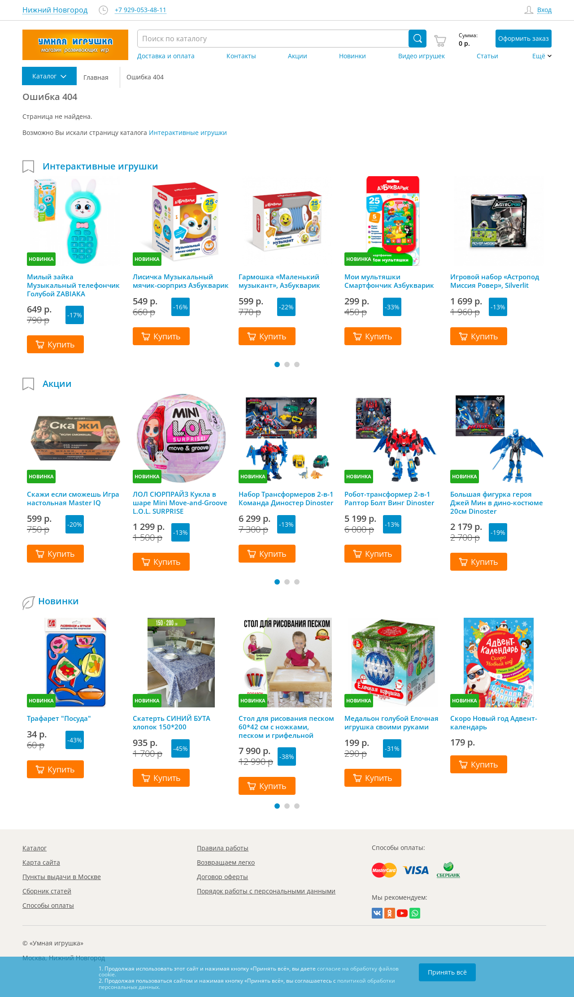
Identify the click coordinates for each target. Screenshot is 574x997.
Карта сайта (41, 862)
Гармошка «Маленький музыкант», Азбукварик (279, 281)
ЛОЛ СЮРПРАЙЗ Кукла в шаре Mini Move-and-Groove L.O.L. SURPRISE (180, 502)
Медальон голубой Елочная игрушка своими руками (391, 722)
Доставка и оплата (166, 56)
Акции (297, 56)
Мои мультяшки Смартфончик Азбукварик (389, 281)
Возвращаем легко (226, 862)
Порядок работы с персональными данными (266, 891)
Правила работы (222, 848)
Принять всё (447, 972)
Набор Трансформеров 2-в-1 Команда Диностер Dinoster (286, 498)
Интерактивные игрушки (188, 132)
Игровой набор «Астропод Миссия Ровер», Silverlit (494, 281)
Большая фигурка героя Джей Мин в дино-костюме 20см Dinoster (496, 502)
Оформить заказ (523, 38)
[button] (277, 364)
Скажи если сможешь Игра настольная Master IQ (73, 498)
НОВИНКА (41, 259)
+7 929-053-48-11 (140, 10)
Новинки (352, 56)
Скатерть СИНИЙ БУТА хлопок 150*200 (171, 722)
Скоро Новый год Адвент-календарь (493, 722)
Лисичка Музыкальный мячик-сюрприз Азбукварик (181, 281)
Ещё (538, 56)
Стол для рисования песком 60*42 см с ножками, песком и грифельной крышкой (286, 726)
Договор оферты (222, 876)
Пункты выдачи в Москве (61, 876)
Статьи (487, 56)
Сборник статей (46, 891)
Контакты (241, 56)
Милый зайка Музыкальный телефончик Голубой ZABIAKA (73, 285)
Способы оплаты (48, 905)
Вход (544, 10)
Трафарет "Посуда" (59, 718)
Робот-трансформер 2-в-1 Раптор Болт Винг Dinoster (389, 498)
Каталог (34, 848)
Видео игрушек (421, 56)
